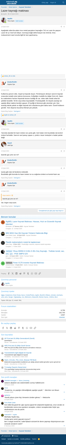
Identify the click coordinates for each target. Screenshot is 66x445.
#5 (64, 168)
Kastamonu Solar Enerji (13, 295)
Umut (6, 388)
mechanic (59, 295)
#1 (64, 26)
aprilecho (7, 395)
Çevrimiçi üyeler (7, 291)
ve (9, 76)
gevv (7, 256)
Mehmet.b (28, 297)
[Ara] (63, 2)
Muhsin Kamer (43, 297)
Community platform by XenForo (18, 443)
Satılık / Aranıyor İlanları (26, 256)
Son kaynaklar (7, 335)
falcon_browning (24, 380)
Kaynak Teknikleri (29, 226)
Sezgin (10, 297)
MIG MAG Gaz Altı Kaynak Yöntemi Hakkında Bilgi (26, 233)
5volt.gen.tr (17, 111)
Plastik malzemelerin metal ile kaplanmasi (23, 242)
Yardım (34, 439)
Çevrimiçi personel (8, 280)
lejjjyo (3, 295)
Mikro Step (9, 244)
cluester (62, 317)
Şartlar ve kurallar (13, 439)
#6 (64, 191)
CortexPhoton (30, 295)
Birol (56, 297)
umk (2, 297)
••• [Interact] (64, 384)
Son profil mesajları (9, 377)
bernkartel (9, 226)
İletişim (4, 439)
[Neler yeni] (59, 2)
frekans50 (35, 297)
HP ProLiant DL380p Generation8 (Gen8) (19, 338)
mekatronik (6, 436)
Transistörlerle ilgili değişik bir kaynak (17, 353)
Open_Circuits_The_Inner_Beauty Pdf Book (20, 360)
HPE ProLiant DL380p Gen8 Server (17, 345)
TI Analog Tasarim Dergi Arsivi (15, 367)
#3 (64, 129)
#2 (64, 90)
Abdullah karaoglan (10, 380)
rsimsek (53, 295)
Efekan (47, 295)
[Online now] (5, 22)
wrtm (6, 297)
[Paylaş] (61, 26)
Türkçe (15, 436)
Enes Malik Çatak (11, 235)
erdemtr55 (7, 414)
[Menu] (3, 2)
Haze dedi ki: (7, 195)
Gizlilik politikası (25, 439)
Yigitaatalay (17, 297)
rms (23, 297)
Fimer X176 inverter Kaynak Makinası (28, 263)
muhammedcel (10, 265)
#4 (64, 151)
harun (23, 295)
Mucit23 (42, 295)
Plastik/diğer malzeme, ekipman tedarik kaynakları (36, 244)
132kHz (51, 297)
